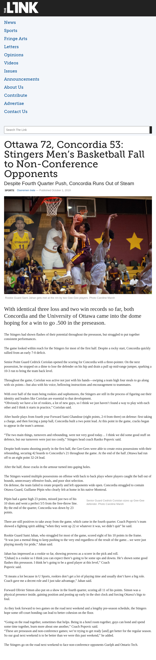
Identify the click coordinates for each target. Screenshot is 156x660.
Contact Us (15, 111)
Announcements (21, 79)
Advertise (14, 103)
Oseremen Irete (26, 190)
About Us (13, 87)
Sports (10, 30)
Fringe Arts (15, 38)
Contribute (15, 95)
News (10, 22)
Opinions (13, 54)
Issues (10, 71)
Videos (11, 62)
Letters (11, 46)
